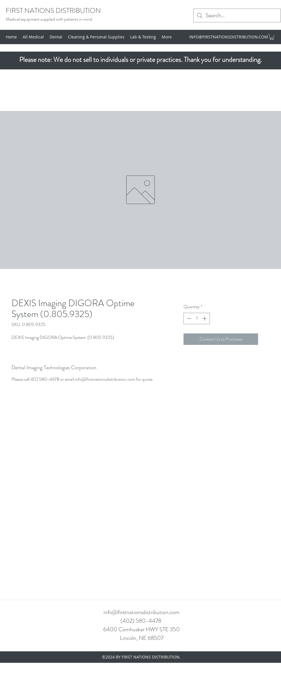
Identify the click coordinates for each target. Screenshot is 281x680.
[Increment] (205, 318)
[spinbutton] (196, 318)
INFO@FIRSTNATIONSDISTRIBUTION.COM (228, 37)
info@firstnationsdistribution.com (141, 612)
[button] (271, 37)
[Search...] (237, 15)
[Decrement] (188, 318)
